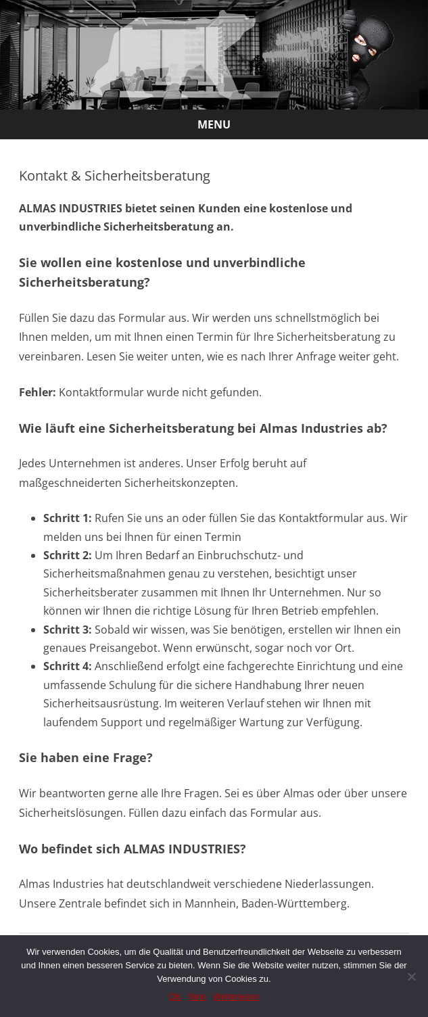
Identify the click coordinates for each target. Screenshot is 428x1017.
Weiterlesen (236, 996)
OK (175, 996)
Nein (197, 996)
